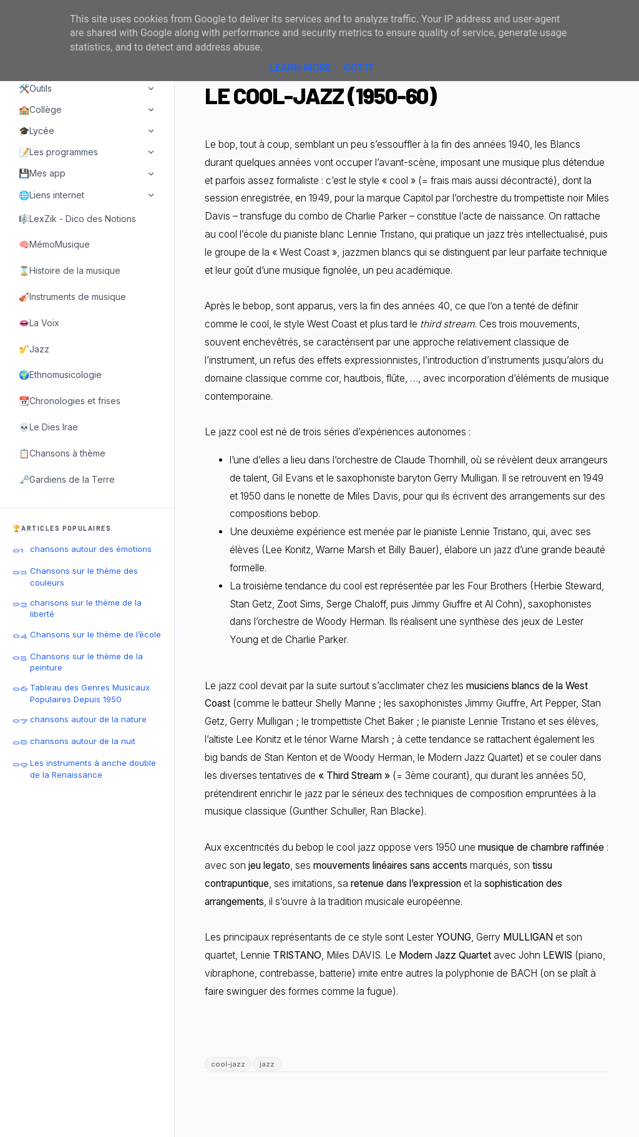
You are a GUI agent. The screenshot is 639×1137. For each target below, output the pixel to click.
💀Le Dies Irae (48, 427)
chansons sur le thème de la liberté (86, 608)
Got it (358, 68)
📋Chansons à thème (62, 453)
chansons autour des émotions (91, 549)
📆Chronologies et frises (69, 400)
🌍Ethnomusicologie (60, 374)
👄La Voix (39, 322)
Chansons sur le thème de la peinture (86, 661)
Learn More (300, 68)
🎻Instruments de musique (72, 296)
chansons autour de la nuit (82, 741)
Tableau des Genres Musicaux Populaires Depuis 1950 (90, 693)
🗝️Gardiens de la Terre (67, 479)
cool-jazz (228, 1064)
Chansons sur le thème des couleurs (84, 576)
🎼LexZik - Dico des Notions (77, 218)
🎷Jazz (34, 349)
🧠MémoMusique (54, 244)
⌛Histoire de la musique (69, 270)
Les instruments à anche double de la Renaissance (93, 768)
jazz (267, 1064)
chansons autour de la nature (88, 719)
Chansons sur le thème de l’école (95, 634)
